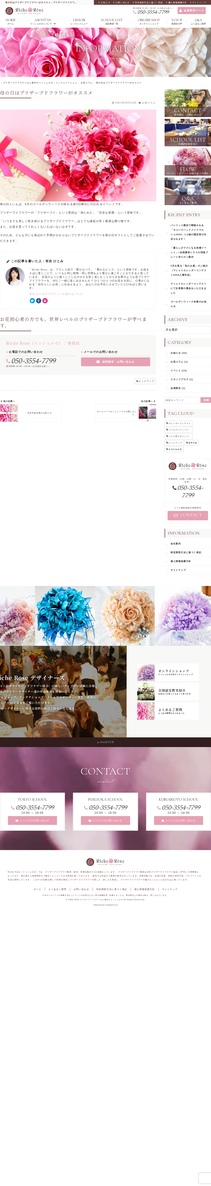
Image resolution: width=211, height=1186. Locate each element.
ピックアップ (146, 381)
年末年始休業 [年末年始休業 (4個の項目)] (175, 449)
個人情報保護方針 (177, 2)
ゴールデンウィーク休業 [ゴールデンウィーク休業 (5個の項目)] (181, 430)
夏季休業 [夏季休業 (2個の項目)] (192, 443)
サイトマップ (199, 2)
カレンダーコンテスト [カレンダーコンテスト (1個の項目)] (180, 423)
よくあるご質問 (57, 889)
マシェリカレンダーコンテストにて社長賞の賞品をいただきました (188, 288)
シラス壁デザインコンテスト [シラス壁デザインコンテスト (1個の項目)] (181, 436)
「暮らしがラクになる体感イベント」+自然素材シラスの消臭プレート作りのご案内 (189, 252)
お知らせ (105, 2)
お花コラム (149, 102)
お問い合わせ (122, 2)
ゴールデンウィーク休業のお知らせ (188, 304)
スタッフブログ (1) (182, 379)
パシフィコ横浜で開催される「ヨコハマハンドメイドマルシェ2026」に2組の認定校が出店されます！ (189, 232)
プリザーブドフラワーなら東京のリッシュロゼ (101, 900)
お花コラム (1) (179, 361)
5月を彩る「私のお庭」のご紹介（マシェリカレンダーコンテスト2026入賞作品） (189, 270)
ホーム (37, 889)
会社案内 (176, 543)
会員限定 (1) (178, 388)
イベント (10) (179, 370)
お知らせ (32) (179, 353)
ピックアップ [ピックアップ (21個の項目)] (175, 443)
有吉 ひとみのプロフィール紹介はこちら (56, 293)
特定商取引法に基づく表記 (149, 2)
